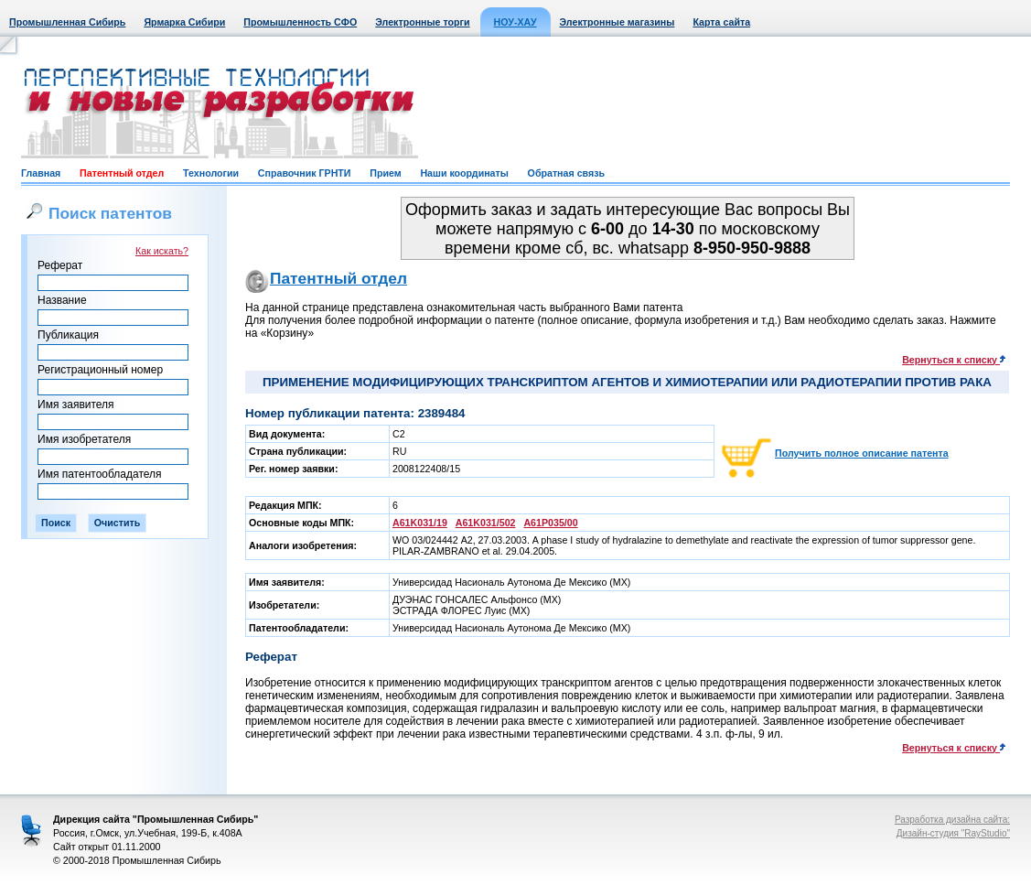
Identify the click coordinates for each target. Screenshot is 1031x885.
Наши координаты (464, 172)
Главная (40, 172)
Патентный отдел (122, 172)
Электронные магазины (617, 21)
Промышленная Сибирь (67, 21)
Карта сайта (721, 21)
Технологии (211, 172)
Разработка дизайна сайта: (952, 820)
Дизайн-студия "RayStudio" (953, 833)
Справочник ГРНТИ (304, 172)
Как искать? (161, 250)
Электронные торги (422, 21)
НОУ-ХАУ (515, 21)
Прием (385, 172)
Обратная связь (566, 172)
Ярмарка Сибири (184, 21)
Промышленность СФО (300, 21)
